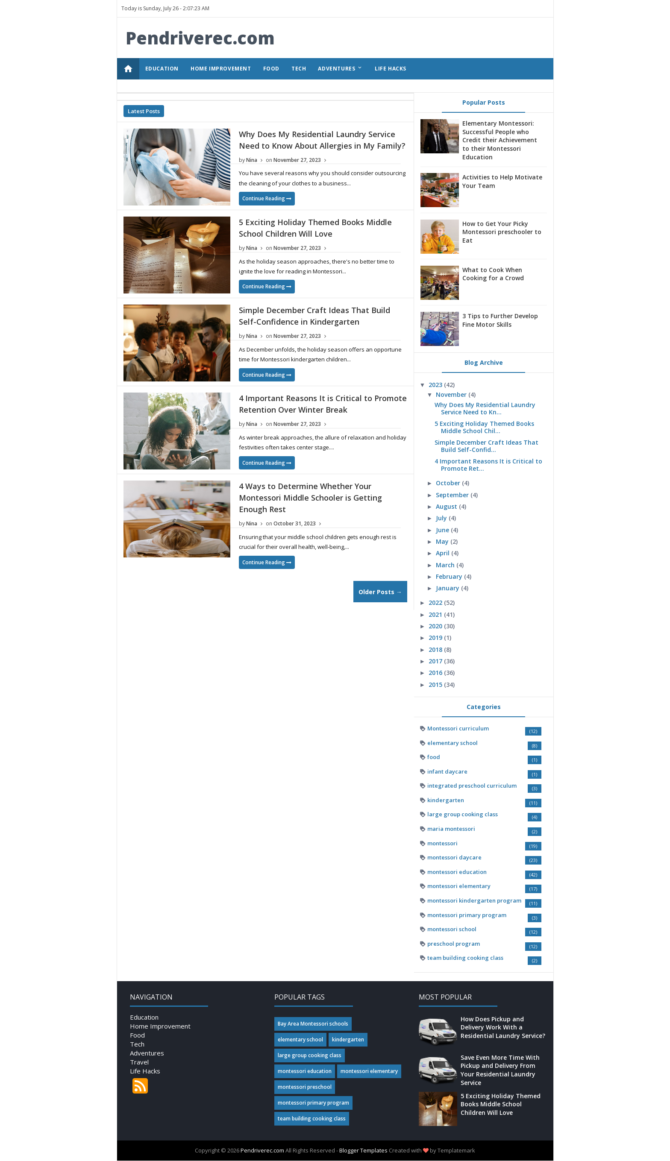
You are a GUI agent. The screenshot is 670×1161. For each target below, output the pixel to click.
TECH (298, 68)
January (448, 588)
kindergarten (445, 800)
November (452, 394)
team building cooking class (465, 958)
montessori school (451, 929)
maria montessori (451, 829)
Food (137, 1035)
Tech (137, 1044)
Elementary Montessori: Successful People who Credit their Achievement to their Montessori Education (499, 140)
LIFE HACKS (390, 68)
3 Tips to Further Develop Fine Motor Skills (500, 320)
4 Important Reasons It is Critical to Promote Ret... (488, 464)
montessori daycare (454, 857)
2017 (436, 661)
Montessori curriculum (458, 728)
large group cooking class (462, 814)
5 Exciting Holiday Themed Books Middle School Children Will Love (501, 1104)
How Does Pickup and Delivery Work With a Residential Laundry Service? (503, 1027)
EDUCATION (162, 68)
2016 (436, 672)
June (443, 530)
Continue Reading (266, 198)
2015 (436, 684)
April (443, 553)
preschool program (453, 943)
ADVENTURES (340, 68)
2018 (436, 649)
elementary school (452, 743)
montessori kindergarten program (474, 900)
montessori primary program (466, 915)
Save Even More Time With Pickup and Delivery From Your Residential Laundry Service (500, 1070)
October (449, 483)
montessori (442, 843)
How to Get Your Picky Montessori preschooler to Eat (501, 232)
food (433, 757)
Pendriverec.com (262, 1150)
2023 (436, 385)
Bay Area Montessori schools (313, 1023)
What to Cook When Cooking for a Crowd (493, 274)
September (453, 495)
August (447, 506)
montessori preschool (305, 1087)
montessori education (457, 872)
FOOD (271, 68)
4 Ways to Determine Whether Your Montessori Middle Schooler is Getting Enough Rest (310, 497)
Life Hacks (145, 1071)
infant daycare (447, 771)
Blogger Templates (363, 1150)
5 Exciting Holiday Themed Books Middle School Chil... (484, 427)
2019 (436, 637)
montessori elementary (459, 886)
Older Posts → (380, 592)
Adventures (147, 1053)
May (443, 541)
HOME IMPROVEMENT (221, 68)
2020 (436, 626)
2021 (436, 614)
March (446, 565)
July (442, 518)
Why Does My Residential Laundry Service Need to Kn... (485, 408)
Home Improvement (160, 1026)
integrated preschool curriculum (472, 785)
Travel (139, 1062)
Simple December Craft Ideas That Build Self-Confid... (486, 446)
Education (144, 1017)
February (450, 576)
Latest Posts (144, 111)
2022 (436, 602)
